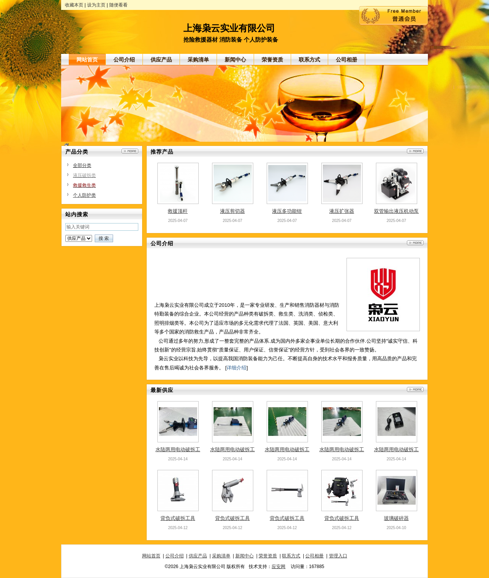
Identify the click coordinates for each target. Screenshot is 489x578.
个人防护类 (84, 195)
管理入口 (338, 556)
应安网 (278, 566)
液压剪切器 (232, 211)
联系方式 (291, 556)
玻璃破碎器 (396, 518)
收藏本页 (74, 5)
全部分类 (82, 165)
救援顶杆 (178, 211)
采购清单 (221, 556)
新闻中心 (244, 556)
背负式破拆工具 (177, 518)
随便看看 (118, 5)
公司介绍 (174, 556)
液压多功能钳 (287, 211)
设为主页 (96, 5)
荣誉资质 (268, 556)
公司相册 (314, 556)
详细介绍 (236, 368)
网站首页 (151, 556)
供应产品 (198, 556)
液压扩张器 (341, 211)
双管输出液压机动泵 (396, 211)
